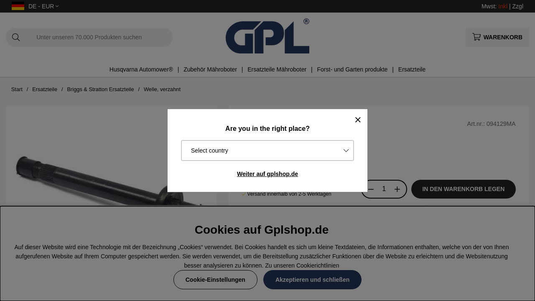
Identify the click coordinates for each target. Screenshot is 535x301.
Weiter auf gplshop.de (267, 174)
